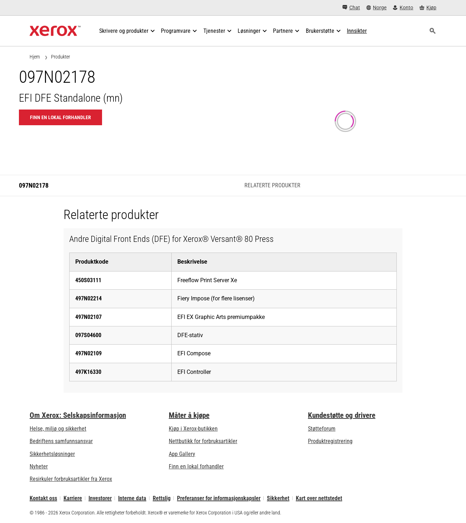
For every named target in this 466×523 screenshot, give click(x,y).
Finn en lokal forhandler (196, 466)
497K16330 (88, 372)
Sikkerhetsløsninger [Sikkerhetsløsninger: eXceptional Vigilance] (52, 454)
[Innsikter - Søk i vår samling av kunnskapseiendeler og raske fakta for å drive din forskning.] (357, 31)
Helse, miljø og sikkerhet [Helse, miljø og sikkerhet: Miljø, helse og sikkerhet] (58, 428)
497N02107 (88, 317)
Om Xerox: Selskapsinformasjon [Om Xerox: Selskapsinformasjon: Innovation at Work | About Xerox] (78, 415)
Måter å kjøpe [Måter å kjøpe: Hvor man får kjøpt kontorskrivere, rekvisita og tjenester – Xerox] (189, 415)
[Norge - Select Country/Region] (376, 7)
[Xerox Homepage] (55, 31)
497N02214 (88, 298)
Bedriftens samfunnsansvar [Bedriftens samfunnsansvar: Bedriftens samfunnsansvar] (61, 441)
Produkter (60, 57)
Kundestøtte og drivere (341, 415)
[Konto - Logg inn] (403, 7)
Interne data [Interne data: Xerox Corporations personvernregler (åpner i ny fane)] (132, 498)
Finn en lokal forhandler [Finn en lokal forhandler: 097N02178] (60, 117)
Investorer (100, 498)
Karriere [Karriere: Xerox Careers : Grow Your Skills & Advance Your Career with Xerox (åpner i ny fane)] (73, 498)
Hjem (35, 57)
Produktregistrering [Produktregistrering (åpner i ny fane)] (330, 441)
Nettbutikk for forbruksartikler (203, 441)
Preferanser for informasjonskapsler (218, 498)
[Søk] (432, 31)
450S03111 (88, 280)
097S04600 (88, 335)
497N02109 (88, 353)
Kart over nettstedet (319, 498)
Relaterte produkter (272, 185)
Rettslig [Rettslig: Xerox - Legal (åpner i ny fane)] (162, 498)
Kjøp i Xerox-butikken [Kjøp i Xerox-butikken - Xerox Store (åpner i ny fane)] (193, 428)
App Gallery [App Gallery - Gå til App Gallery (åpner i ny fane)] (182, 454)
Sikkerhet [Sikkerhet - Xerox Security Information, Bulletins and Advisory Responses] (278, 498)
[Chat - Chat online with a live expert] (351, 7)
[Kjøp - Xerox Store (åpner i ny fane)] (428, 7)
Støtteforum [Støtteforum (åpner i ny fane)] (321, 428)
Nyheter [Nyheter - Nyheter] (39, 466)
